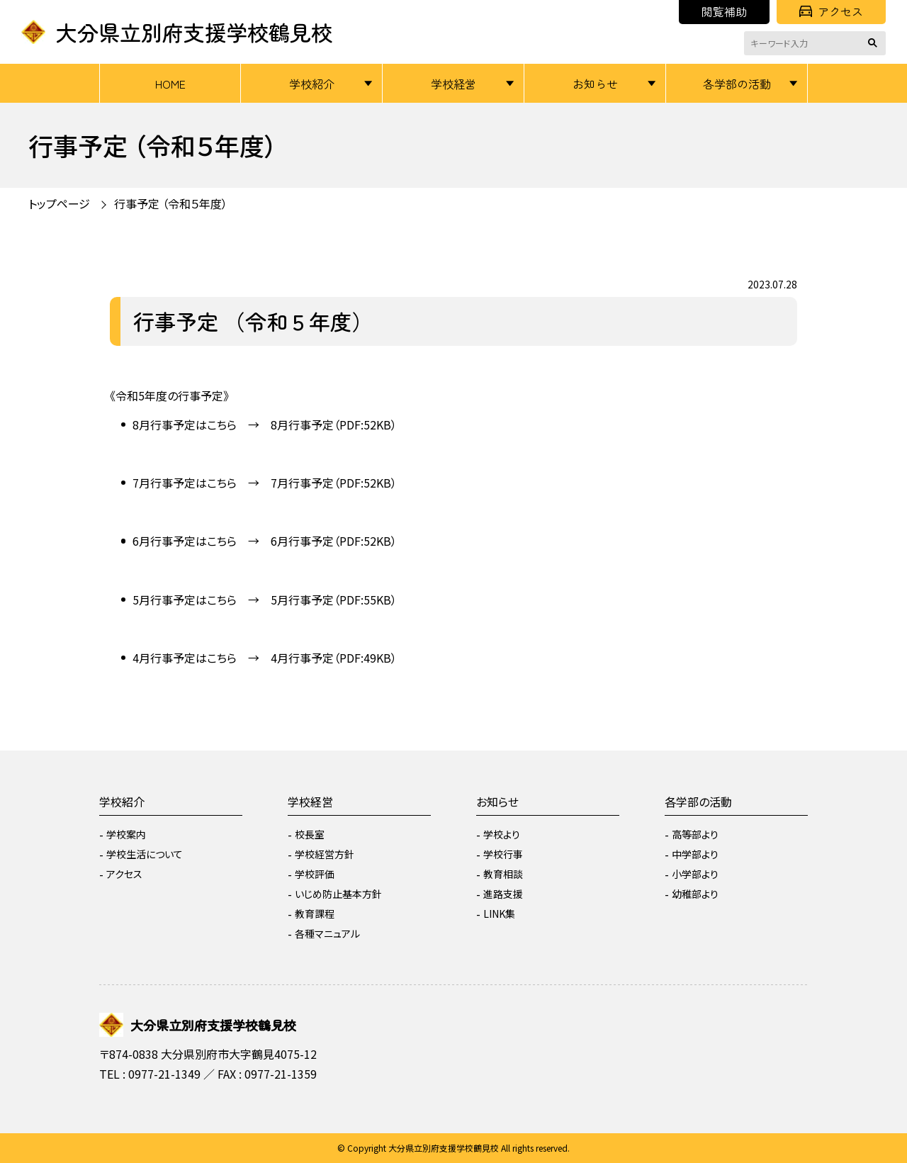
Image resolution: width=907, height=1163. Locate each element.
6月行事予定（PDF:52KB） (334, 540)
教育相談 (503, 874)
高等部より (695, 834)
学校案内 (126, 834)
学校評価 (314, 874)
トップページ (59, 203)
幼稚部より (695, 894)
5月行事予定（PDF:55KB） (334, 599)
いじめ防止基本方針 (338, 894)
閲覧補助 (724, 11)
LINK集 (499, 913)
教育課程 (314, 913)
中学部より (695, 854)
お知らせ (595, 83)
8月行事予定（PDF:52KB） (334, 424)
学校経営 (453, 83)
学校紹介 (311, 83)
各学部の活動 (737, 83)
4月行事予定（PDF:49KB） (334, 657)
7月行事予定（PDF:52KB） (334, 482)
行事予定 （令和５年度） (170, 203)
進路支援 (503, 894)
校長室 (310, 834)
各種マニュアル (327, 933)
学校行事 (503, 854)
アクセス (831, 11)
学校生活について (144, 854)
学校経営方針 (324, 854)
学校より (501, 834)
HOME (170, 83)
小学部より (695, 874)
